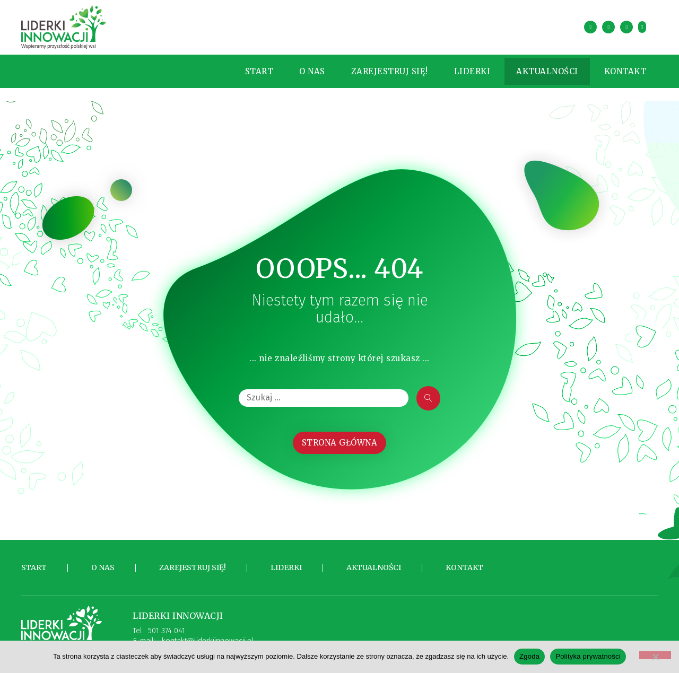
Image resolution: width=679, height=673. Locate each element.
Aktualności (537, 68)
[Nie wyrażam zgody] (655, 655)
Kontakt (615, 68)
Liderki (461, 68)
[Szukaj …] (323, 392)
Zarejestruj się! (379, 68)
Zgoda (529, 656)
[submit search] (428, 393)
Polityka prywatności (588, 656)
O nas (302, 68)
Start (248, 68)
